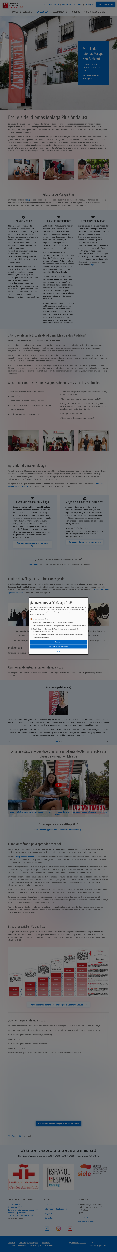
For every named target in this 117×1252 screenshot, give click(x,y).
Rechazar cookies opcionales (58, 646)
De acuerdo (58, 642)
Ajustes (58, 651)
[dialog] (58, 625)
